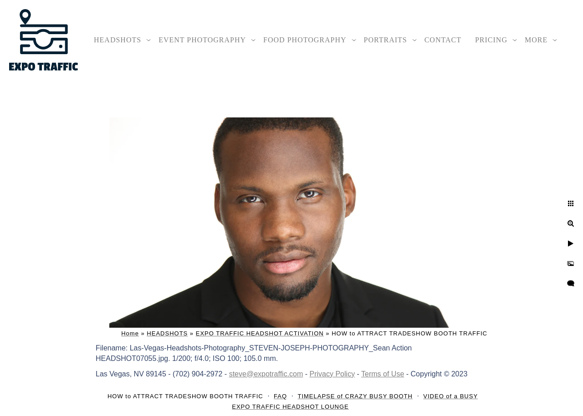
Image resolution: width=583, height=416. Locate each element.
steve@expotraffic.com (266, 374)
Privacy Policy (332, 374)
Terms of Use (382, 374)
